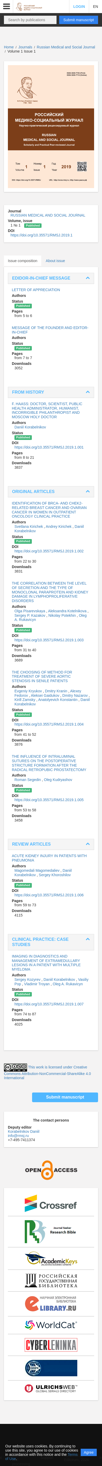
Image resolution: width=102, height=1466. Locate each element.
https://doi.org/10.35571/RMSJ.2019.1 (42, 235)
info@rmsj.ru (18, 1136)
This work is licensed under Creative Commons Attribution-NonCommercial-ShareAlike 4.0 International (47, 1072)
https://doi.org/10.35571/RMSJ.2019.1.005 (49, 800)
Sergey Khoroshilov (55, 875)
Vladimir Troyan (37, 984)
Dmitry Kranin (56, 691)
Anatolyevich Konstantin (58, 700)
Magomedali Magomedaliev (37, 870)
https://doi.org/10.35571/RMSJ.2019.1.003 (49, 640)
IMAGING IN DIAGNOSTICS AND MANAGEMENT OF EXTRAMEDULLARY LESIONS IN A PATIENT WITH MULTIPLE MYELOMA (46, 962)
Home (9, 47)
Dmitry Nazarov (75, 695)
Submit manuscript (78, 20)
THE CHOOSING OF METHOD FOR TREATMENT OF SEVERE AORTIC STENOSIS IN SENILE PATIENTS (42, 676)
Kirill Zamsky (25, 700)
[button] (6, 6)
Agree (89, 1452)
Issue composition (22, 261)
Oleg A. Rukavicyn (68, 984)
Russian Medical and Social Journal (66, 47)
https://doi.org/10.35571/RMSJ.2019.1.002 (49, 551)
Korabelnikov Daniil (23, 1131)
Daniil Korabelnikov (30, 427)
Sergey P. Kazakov (30, 615)
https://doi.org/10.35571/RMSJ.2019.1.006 (49, 895)
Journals (25, 47)
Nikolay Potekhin (62, 615)
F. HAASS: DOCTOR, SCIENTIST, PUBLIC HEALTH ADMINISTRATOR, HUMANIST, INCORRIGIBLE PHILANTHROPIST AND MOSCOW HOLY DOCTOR (47, 410)
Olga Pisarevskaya (30, 611)
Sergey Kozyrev (28, 979)
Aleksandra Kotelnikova (68, 611)
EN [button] (95, 6)
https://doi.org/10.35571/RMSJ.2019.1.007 (49, 1004)
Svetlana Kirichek (29, 526)
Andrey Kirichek (59, 526)
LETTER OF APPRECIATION (36, 290)
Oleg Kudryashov (58, 780)
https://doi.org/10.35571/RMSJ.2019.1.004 (49, 724)
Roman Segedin (28, 780)
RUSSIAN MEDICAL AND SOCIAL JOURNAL (48, 215)
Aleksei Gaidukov (45, 695)
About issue (55, 261)
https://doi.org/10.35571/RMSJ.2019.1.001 (49, 447)
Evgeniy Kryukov (28, 691)
